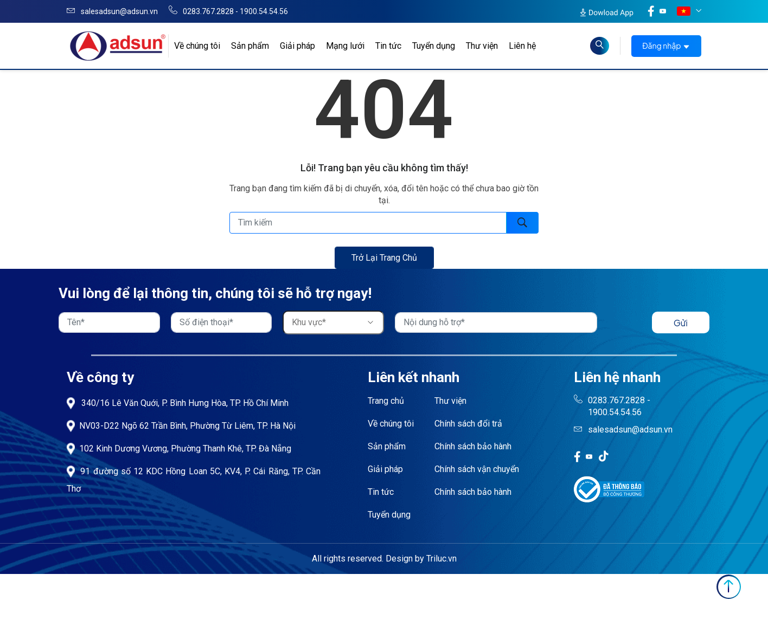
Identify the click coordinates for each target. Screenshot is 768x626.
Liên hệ (522, 46)
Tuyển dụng (433, 46)
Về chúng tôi (391, 423)
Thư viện (482, 46)
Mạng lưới (345, 46)
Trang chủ (386, 401)
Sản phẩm (250, 46)
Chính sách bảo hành (472, 446)
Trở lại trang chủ (384, 258)
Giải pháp (297, 46)
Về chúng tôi (197, 46)
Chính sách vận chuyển (476, 469)
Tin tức (388, 46)
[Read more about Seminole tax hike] (599, 46)
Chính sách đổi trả (468, 423)
